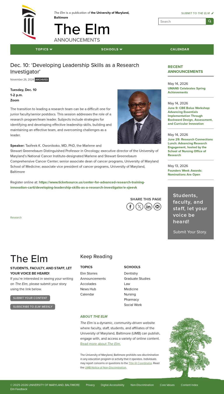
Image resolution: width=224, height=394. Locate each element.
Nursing (130, 294)
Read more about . (100, 343)
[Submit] (210, 21)
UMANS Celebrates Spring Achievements (186, 90)
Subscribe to (32, 307)
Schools (110, 49)
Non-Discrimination (142, 385)
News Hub (88, 289)
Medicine (131, 289)
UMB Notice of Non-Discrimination (105, 367)
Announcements (93, 278)
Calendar (179, 49)
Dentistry (131, 273)
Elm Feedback (18, 389)
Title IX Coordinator (140, 363)
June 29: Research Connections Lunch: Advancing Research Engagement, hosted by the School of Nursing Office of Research (190, 147)
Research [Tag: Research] (16, 217)
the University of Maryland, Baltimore (91, 15)
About (93, 316)
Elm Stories (88, 273)
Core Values (167, 385)
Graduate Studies (137, 278)
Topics (42, 49)
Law (127, 283)
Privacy (90, 385)
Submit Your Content (30, 298)
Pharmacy (131, 299)
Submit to (197, 13)
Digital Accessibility (112, 385)
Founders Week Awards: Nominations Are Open (185, 173)
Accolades (88, 283)
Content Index (189, 385)
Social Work (133, 304)
